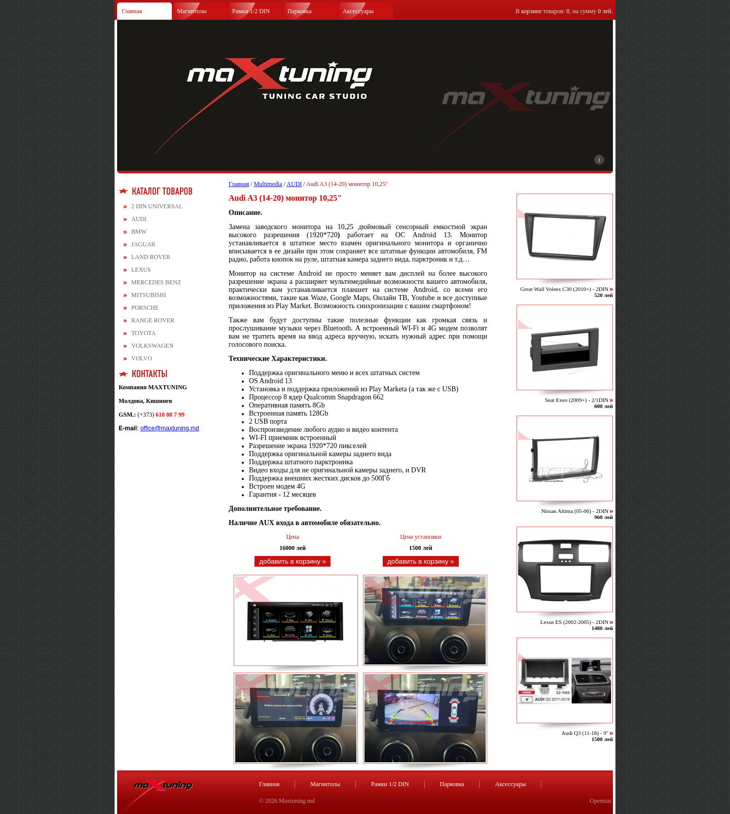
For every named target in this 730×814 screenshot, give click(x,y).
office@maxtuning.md (169, 428)
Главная (132, 11)
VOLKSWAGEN (152, 345)
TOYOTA (143, 333)
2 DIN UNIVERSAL (156, 206)
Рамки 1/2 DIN (251, 11)
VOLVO (141, 358)
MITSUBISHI (148, 295)
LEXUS (141, 269)
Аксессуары (358, 11)
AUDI (139, 219)
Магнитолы (192, 11)
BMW (139, 231)
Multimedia (268, 184)
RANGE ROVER (152, 320)
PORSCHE (145, 307)
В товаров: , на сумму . (564, 11)
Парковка (299, 11)
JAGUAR (143, 244)
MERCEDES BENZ (156, 282)
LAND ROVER (150, 257)
